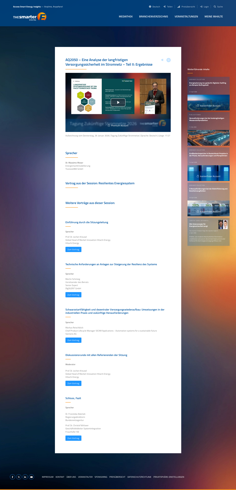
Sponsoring (101, 477)
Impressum (47, 477)
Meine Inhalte (214, 16)
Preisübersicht (117, 477)
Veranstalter (85, 477)
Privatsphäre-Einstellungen (168, 477)
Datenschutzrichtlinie (139, 477)
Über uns (71, 477)
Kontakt (60, 477)
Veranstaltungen (186, 16)
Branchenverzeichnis (153, 16)
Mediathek (126, 16)
